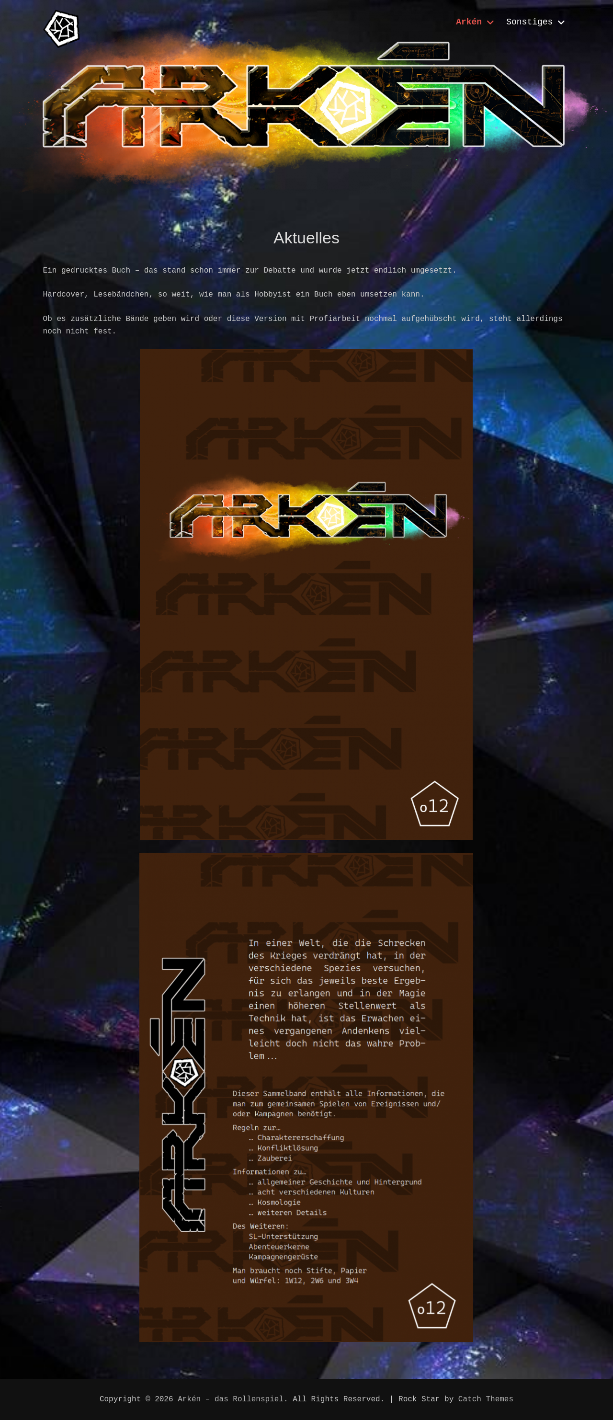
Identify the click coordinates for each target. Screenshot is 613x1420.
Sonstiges (529, 22)
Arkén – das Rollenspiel (231, 1399)
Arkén (469, 22)
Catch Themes (485, 1399)
